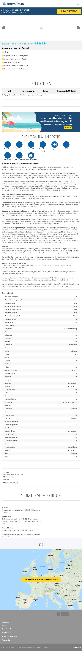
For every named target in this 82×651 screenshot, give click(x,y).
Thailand (17, 43)
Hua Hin (28, 43)
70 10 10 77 (5, 625)
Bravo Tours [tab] (5, 629)
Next (78, 27)
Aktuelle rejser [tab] (6, 640)
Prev (3, 27)
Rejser (5, 43)
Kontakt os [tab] (5, 622)
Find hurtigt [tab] (5, 632)
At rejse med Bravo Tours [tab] (9, 636)
